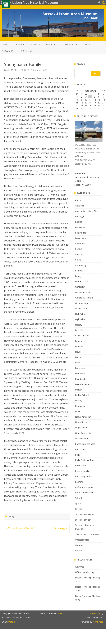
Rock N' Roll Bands (84, 492)
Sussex (78, 508)
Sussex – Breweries (84, 514)
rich (8, 70)
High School (81, 314)
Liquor (78, 351)
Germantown (81, 303)
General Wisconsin (84, 297)
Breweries (80, 227)
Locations (80, 368)
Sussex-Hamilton (83, 519)
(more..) (11, 621)
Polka (77, 454)
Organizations (81, 427)
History (34, 44)
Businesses (80, 238)
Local (77, 362)
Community (80, 265)
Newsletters (81, 422)
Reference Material (84, 487)
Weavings (79, 566)
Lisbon (78, 357)
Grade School (81, 308)
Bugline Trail (81, 232)
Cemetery (79, 243)
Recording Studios (83, 476)
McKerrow (80, 373)
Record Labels (82, 471)
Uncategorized (82, 539)
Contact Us (26, 51)
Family (11, 516)
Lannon (78, 341)
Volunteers (80, 545)
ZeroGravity (94, 613)
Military (78, 400)
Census (78, 248)
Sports (78, 503)
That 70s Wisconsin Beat (87, 534)
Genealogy (51, 44)
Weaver (78, 550)
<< (77, 91)
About (19, 44)
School (78, 498)
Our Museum (81, 438)
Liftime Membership (84, 572)
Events (86, 44)
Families (79, 270)
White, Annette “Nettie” (20, 528)
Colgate (79, 259)
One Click (61, 613)
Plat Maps (80, 449)
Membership (7, 51)
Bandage (79, 216)
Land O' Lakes (82, 335)
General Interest (83, 292)
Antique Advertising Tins (86, 211)
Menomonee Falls (83, 384)
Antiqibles (70, 44)
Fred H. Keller (81, 281)
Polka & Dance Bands (85, 460)
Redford (79, 481)
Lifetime (79, 346)
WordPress (97, 621)
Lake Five (79, 330)
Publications (81, 465)
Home (4, 44)
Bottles (78, 221)
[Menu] (6, 4)
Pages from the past (85, 444)
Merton (78, 389)
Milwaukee (80, 406)
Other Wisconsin (83, 433)
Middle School (82, 395)
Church (78, 254)
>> (103, 91)
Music (78, 411)
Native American (83, 416)
